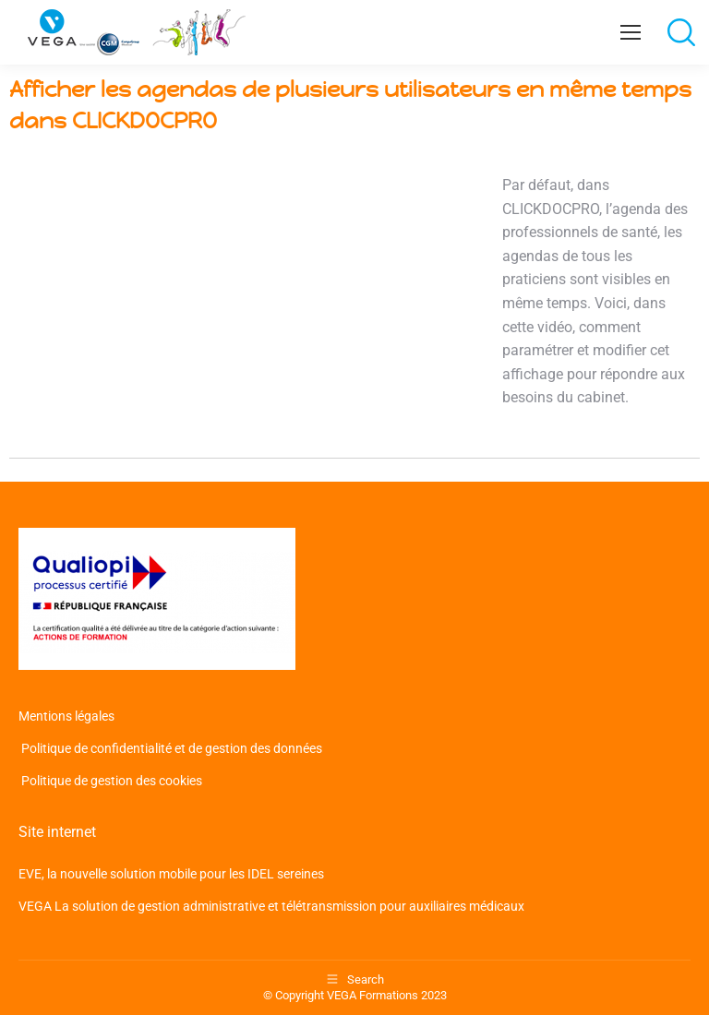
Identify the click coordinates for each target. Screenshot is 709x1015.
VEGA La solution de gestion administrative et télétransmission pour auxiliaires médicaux (271, 906)
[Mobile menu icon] (630, 32)
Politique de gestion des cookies (110, 780)
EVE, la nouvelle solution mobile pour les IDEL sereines (171, 873)
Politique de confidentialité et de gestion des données (170, 748)
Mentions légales (67, 716)
